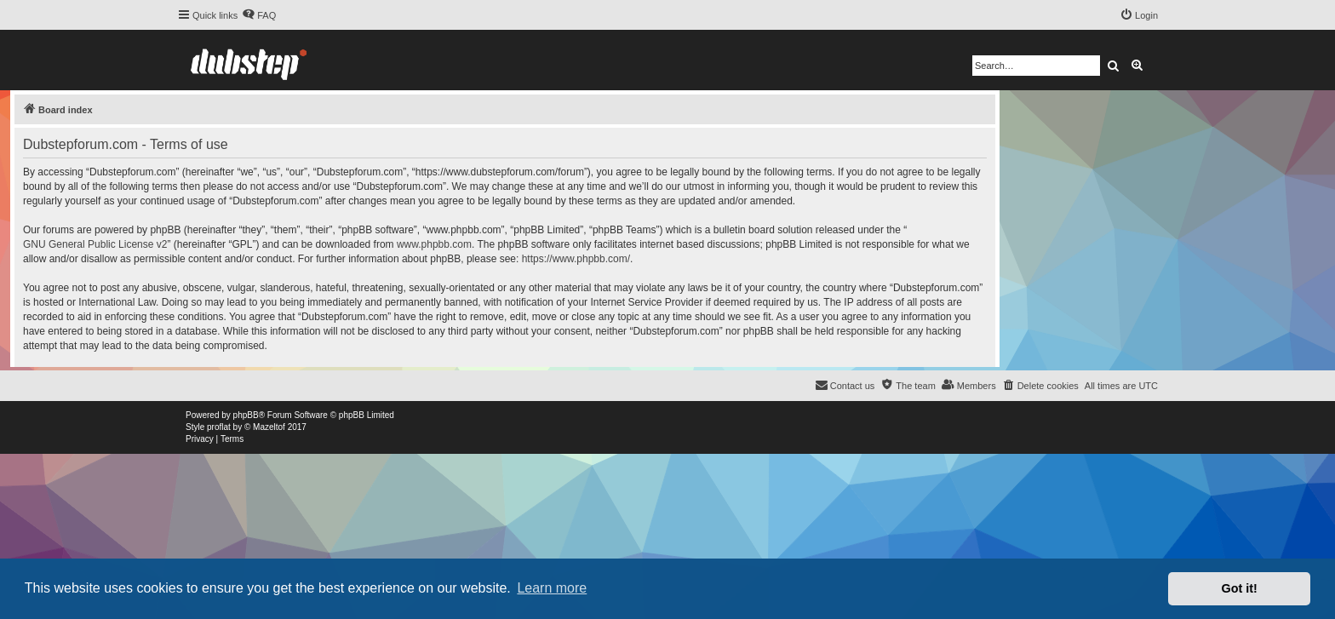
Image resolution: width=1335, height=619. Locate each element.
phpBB (246, 415)
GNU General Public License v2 (95, 244)
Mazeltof (269, 427)
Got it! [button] (1240, 588)
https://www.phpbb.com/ (576, 259)
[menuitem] (259, 15)
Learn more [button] (552, 588)
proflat (219, 427)
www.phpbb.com (434, 244)
